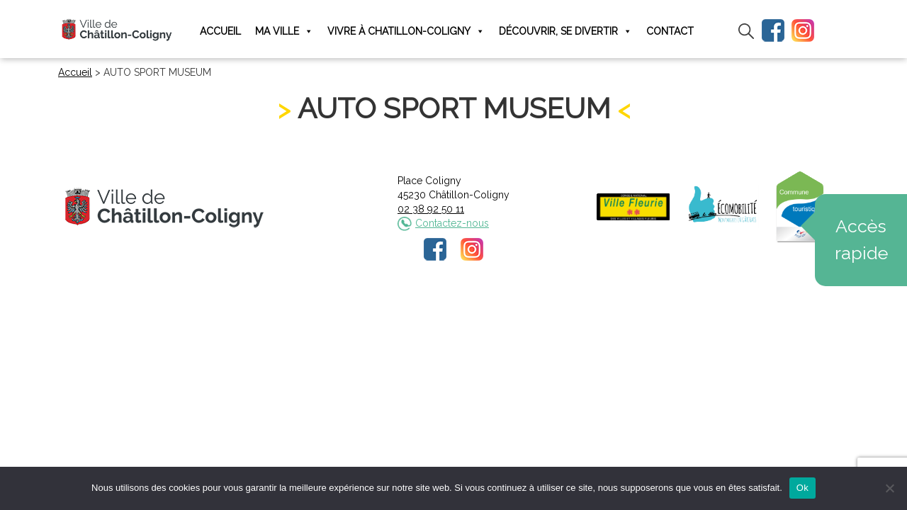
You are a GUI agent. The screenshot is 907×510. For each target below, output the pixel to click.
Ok (802, 487)
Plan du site (561, 309)
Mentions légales (359, 309)
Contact (670, 31)
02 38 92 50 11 (431, 209)
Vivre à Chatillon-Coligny (406, 31)
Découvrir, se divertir (565, 31)
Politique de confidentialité (466, 309)
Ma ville (284, 31)
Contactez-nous (452, 223)
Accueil (220, 31)
